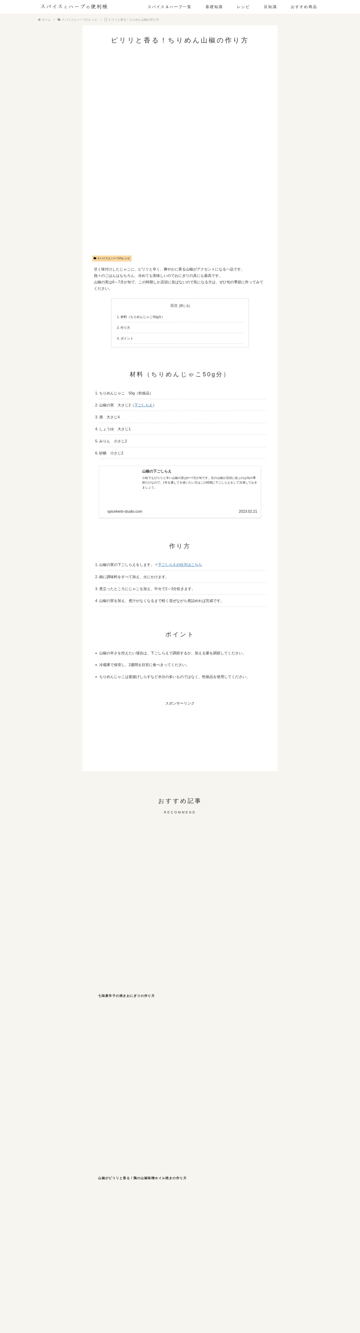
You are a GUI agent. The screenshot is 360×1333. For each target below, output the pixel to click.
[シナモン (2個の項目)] (130, 1181)
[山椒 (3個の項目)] (263, 1172)
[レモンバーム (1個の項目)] (64, 1201)
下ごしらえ (143, 405)
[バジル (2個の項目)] (164, 1181)
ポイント (127, 338)
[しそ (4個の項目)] (164, 1172)
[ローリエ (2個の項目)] (263, 1181)
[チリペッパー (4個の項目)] (197, 1172)
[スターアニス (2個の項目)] (97, 1181)
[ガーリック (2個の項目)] (230, 1181)
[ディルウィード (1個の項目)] (197, 1191)
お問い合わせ (161, 1311)
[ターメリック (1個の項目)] (130, 1191)
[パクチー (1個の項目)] (230, 1191)
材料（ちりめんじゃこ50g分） (143, 317)
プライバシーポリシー (192, 1311)
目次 (174, 305)
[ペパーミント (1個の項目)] (97, 1201)
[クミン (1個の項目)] (296, 1181)
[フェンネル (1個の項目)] (164, 1191)
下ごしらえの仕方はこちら (180, 564)
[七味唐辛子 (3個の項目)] (230, 1172)
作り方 (125, 327)
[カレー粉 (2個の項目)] (197, 1181)
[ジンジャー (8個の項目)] (97, 1172)
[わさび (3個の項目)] (296, 1172)
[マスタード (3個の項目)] (64, 1181)
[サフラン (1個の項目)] (164, 1201)
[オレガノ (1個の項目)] (64, 1191)
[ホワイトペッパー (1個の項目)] (97, 1191)
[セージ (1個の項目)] (130, 1201)
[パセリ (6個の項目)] (130, 1172)
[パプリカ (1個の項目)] (296, 1191)
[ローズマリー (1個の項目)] (263, 1191)
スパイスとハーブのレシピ (112, 258)
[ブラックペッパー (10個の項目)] (64, 1172)
